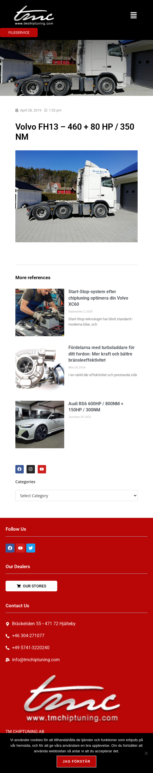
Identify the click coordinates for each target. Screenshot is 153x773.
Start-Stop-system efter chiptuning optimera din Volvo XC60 (98, 298)
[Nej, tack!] (146, 753)
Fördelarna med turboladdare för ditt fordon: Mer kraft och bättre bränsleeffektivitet (101, 354)
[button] (133, 15)
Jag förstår (76, 761)
